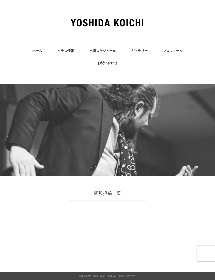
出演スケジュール (102, 51)
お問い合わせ (107, 63)
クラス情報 (65, 51)
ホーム (37, 51)
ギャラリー (139, 51)
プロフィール (173, 51)
